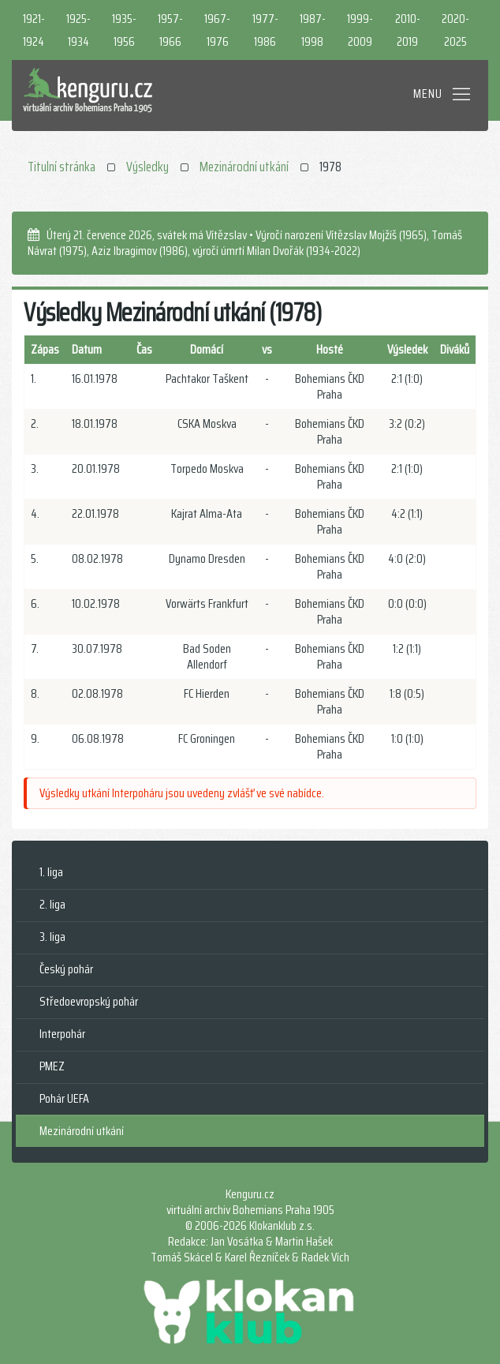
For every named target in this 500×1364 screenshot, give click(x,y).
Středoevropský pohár (88, 1001)
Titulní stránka (61, 166)
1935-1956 (124, 30)
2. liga (52, 904)
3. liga (52, 936)
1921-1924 (34, 30)
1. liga (51, 872)
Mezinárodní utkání (244, 166)
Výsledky (147, 166)
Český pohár (66, 969)
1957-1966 (170, 30)
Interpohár (62, 1034)
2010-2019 (407, 30)
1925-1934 (78, 30)
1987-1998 (313, 30)
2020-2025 (455, 30)
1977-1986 (265, 30)
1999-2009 (360, 30)
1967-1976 (217, 30)
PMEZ (52, 1066)
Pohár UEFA (64, 1098)
